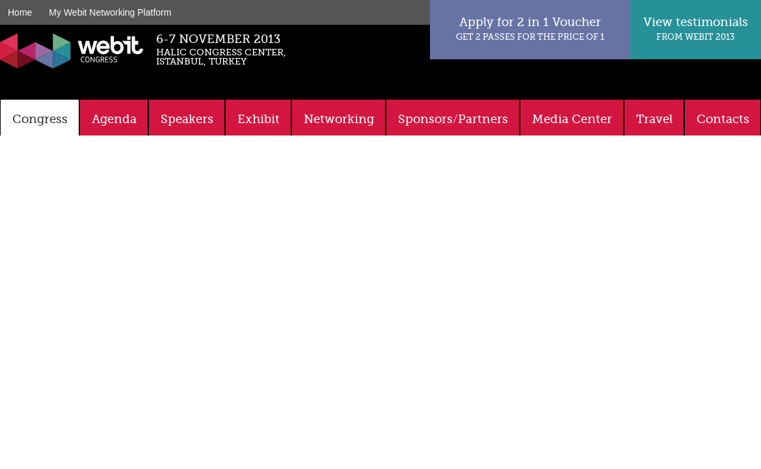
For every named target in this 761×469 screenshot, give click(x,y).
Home (20, 12)
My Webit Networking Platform (110, 12)
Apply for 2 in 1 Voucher (530, 28)
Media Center (572, 119)
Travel (654, 119)
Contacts (723, 119)
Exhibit (258, 119)
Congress (40, 119)
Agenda (114, 119)
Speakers (187, 119)
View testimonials (695, 28)
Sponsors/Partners (453, 119)
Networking (339, 119)
